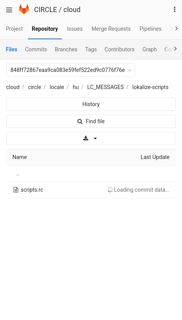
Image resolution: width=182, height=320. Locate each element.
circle (34, 87)
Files (11, 49)
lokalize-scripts (150, 87)
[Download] (91, 138)
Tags (91, 49)
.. (17, 173)
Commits (36, 49)
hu (76, 87)
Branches (66, 49)
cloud (72, 9)
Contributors (120, 49)
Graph (150, 49)
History (91, 104)
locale (57, 87)
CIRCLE (45, 9)
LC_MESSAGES (105, 87)
